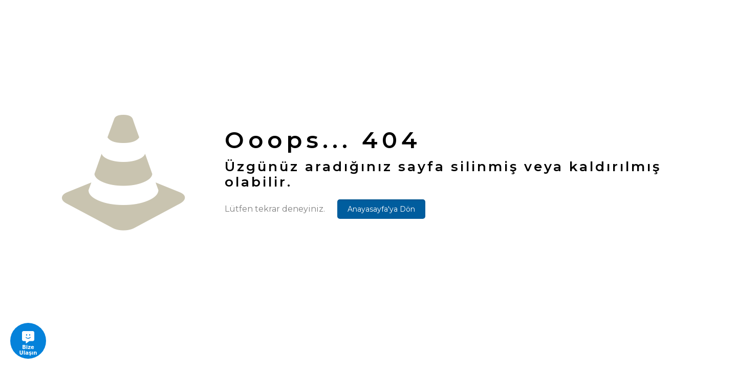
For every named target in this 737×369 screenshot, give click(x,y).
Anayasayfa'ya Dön (381, 209)
